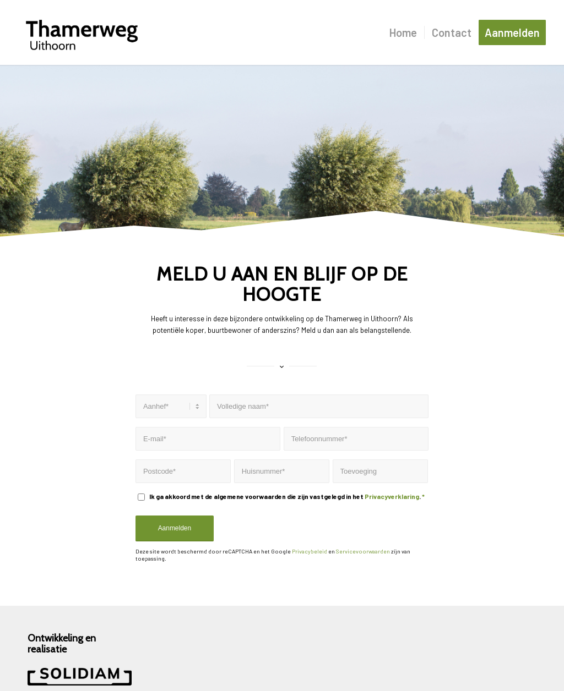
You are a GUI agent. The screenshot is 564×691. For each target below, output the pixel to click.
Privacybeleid (309, 551)
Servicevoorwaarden (363, 551)
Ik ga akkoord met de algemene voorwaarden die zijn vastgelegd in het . (287, 496)
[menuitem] (403, 32)
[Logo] (82, 32)
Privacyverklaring (392, 496)
